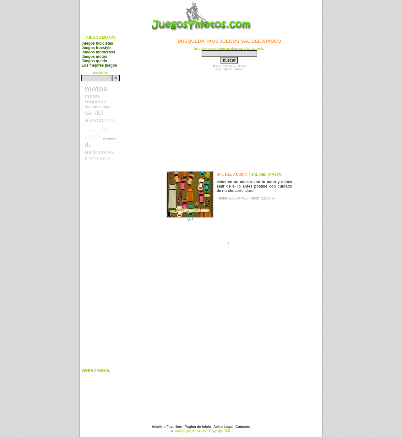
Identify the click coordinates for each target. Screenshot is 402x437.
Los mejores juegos (99, 65)
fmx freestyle (97, 158)
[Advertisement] (107, 270)
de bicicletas (91, 130)
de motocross (99, 148)
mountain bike (97, 107)
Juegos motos (94, 56)
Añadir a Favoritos (167, 427)
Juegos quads (94, 61)
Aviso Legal (224, 427)
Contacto (242, 427)
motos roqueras (95, 98)
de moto (96, 132)
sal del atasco (94, 116)
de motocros (109, 139)
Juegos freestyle (96, 48)
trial (109, 120)
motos (96, 89)
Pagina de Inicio (198, 427)
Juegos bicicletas (97, 43)
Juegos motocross (98, 52)
